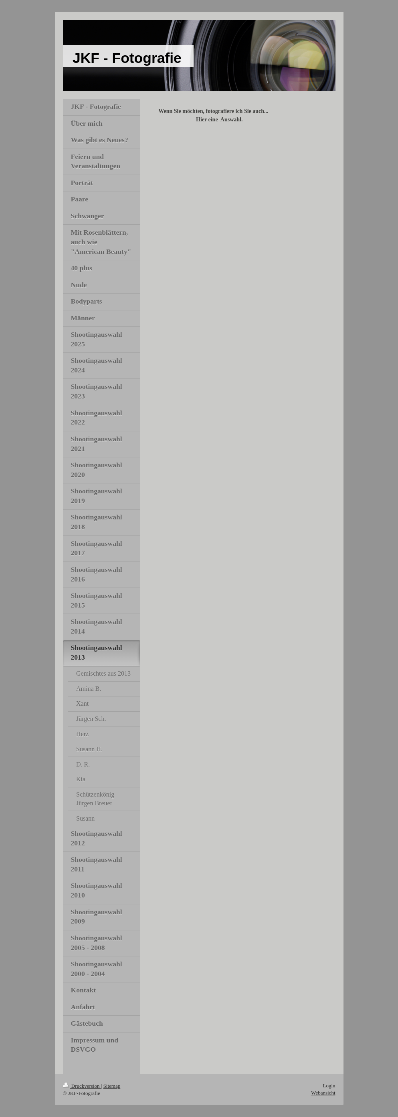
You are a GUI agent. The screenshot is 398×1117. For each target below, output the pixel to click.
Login (329, 1086)
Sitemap (112, 1086)
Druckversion (82, 1086)
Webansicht (323, 1093)
